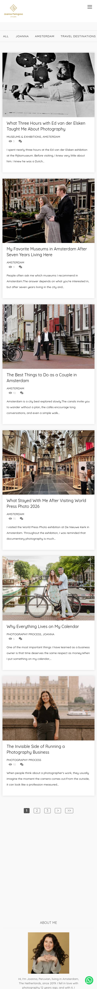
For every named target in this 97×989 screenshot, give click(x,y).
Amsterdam (44, 36)
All (6, 36)
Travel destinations (78, 36)
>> (69, 810)
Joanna (22, 36)
